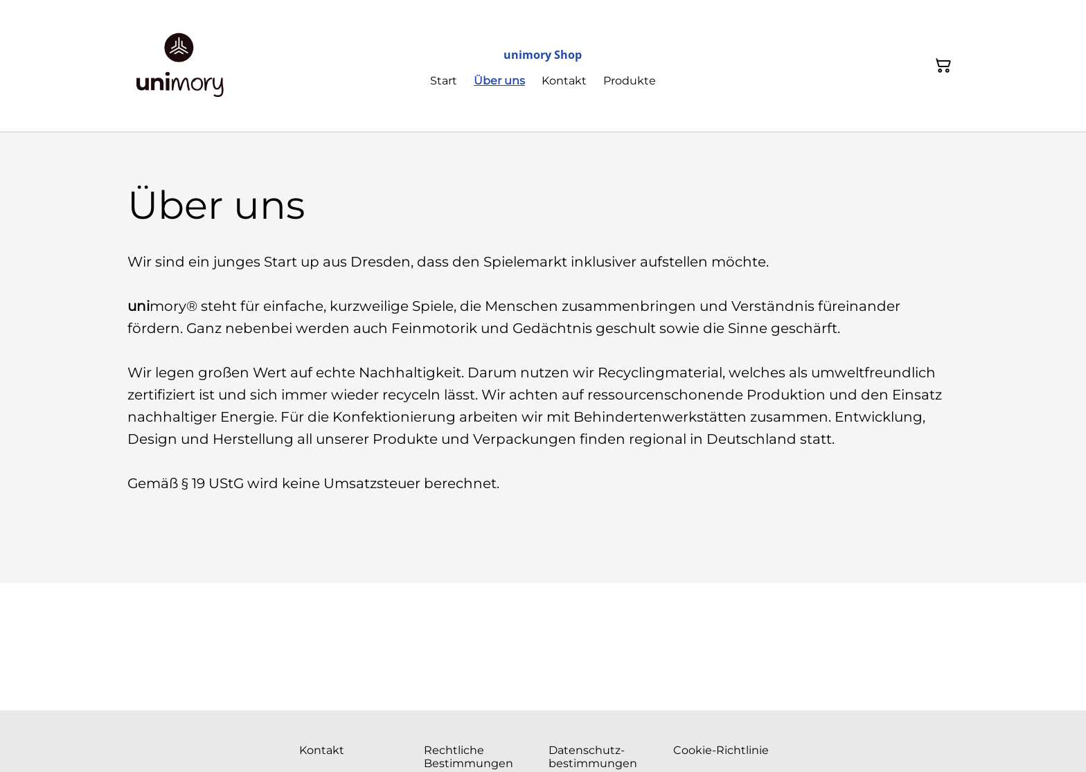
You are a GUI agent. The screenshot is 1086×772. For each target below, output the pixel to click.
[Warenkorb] (943, 66)
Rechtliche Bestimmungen (468, 757)
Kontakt (321, 750)
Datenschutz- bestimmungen (593, 757)
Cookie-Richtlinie (721, 750)
